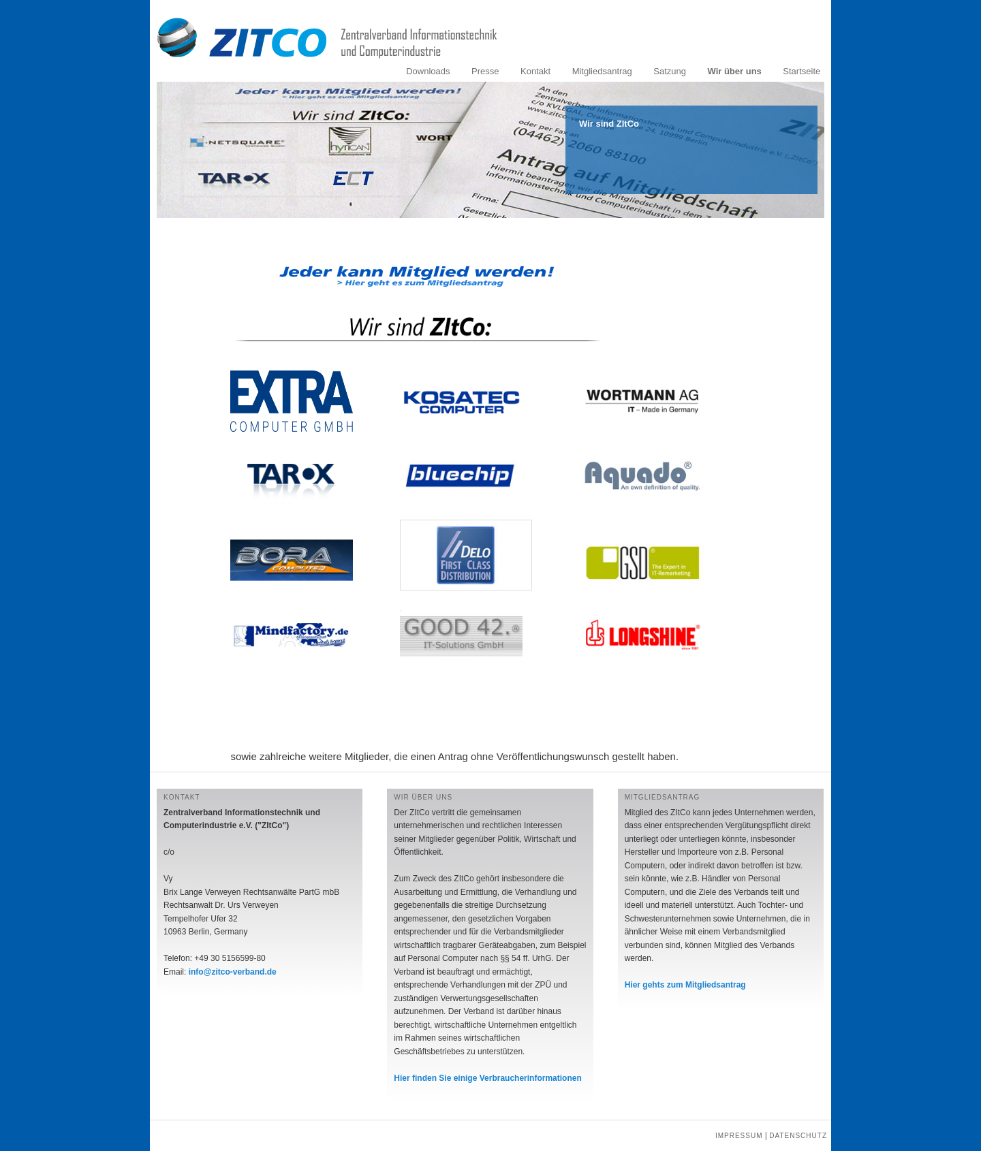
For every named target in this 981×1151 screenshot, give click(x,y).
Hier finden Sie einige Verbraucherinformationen (487, 1078)
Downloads (428, 71)
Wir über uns (734, 71)
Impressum (739, 1135)
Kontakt (535, 71)
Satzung (669, 71)
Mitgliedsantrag (602, 71)
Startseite (801, 71)
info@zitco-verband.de (233, 972)
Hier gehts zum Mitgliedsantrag (685, 985)
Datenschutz (798, 1135)
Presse (485, 71)
